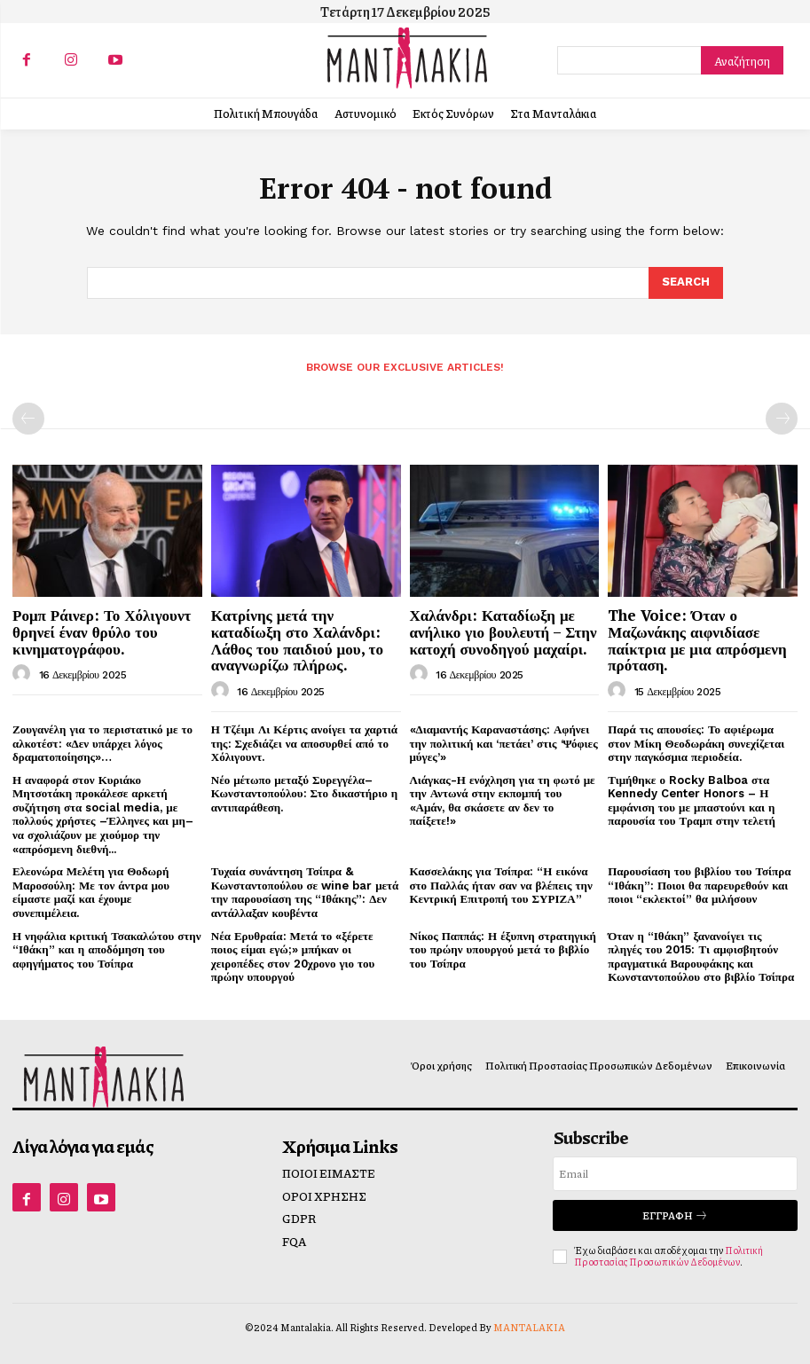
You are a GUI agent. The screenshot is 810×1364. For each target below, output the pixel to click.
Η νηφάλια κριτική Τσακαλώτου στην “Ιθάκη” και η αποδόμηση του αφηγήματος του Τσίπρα (106, 949)
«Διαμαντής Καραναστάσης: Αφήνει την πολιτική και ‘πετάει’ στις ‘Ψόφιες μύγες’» (504, 743)
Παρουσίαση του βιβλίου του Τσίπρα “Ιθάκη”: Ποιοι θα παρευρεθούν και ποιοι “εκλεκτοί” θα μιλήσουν (699, 885)
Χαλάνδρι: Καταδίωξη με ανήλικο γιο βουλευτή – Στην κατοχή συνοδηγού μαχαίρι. (503, 631)
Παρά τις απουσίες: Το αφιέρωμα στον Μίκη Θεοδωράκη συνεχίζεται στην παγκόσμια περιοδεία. (696, 743)
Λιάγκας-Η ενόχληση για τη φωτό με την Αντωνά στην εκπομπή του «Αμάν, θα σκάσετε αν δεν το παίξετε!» (502, 800)
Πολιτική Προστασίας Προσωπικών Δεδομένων (668, 1255)
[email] (675, 1173)
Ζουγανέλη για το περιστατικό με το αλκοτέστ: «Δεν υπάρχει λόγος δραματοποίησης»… (102, 743)
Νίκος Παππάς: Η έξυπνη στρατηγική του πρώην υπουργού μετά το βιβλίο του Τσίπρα (503, 949)
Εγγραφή (675, 1215)
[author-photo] (23, 674)
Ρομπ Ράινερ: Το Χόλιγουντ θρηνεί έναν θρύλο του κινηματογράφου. (101, 631)
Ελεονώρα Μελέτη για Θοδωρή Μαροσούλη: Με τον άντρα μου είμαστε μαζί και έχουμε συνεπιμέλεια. (90, 892)
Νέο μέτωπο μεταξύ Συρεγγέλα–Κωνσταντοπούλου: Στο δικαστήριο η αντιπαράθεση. (304, 793)
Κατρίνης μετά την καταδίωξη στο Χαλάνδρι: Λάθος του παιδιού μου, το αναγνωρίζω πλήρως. (297, 640)
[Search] (742, 60)
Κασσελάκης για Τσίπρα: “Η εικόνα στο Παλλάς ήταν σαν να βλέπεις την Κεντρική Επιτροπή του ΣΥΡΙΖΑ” (501, 885)
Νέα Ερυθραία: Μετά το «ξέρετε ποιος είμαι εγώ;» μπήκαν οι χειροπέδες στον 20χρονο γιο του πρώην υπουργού (293, 956)
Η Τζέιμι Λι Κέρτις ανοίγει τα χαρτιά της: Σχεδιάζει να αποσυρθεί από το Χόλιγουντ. (304, 743)
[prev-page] (28, 419)
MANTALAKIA (529, 1327)
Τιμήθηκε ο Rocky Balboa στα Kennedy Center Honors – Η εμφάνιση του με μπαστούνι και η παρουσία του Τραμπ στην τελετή (691, 800)
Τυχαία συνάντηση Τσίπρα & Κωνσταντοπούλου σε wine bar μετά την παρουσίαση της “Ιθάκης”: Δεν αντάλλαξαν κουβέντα (305, 892)
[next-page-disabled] (782, 419)
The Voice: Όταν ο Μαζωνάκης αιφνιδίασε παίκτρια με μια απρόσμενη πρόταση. (697, 640)
